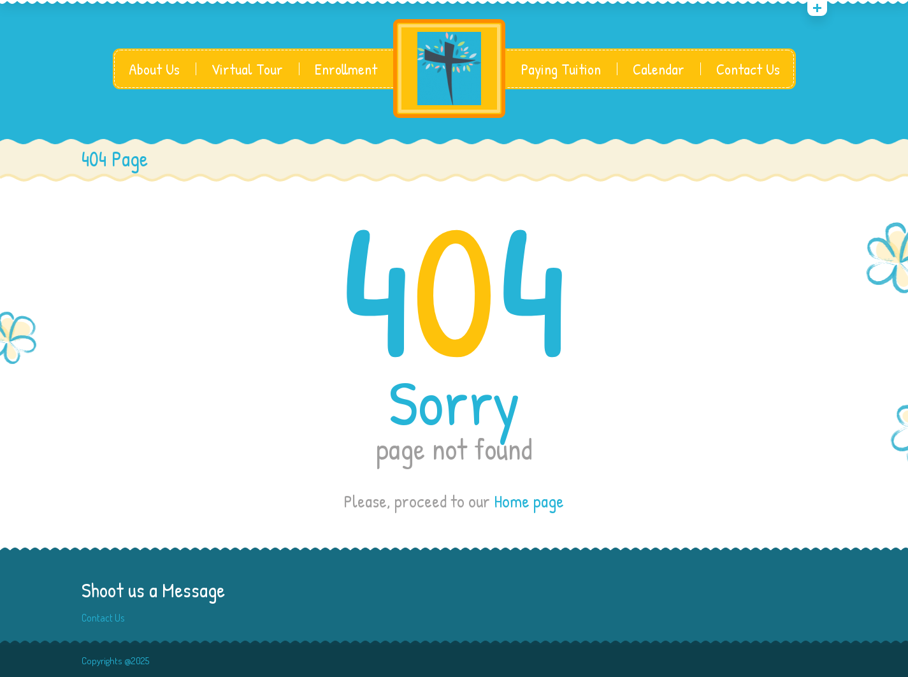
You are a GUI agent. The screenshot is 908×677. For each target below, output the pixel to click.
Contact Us (748, 68)
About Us (154, 68)
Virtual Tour (247, 68)
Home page (529, 501)
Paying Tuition (561, 68)
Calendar (658, 68)
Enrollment (346, 68)
